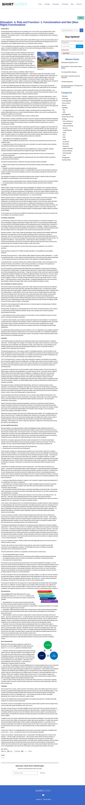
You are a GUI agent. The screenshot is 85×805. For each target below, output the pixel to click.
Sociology (47, 4)
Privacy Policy (47, 799)
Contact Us (79, 4)
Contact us (39, 799)
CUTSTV (43, 790)
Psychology (56, 4)
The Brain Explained (67, 81)
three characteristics (10, 648)
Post (26, 751)
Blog (72, 4)
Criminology (65, 4)
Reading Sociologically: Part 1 (69, 62)
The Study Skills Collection (69, 72)
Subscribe (42, 773)
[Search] (81, 30)
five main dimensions (20, 596)
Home (40, 4)
